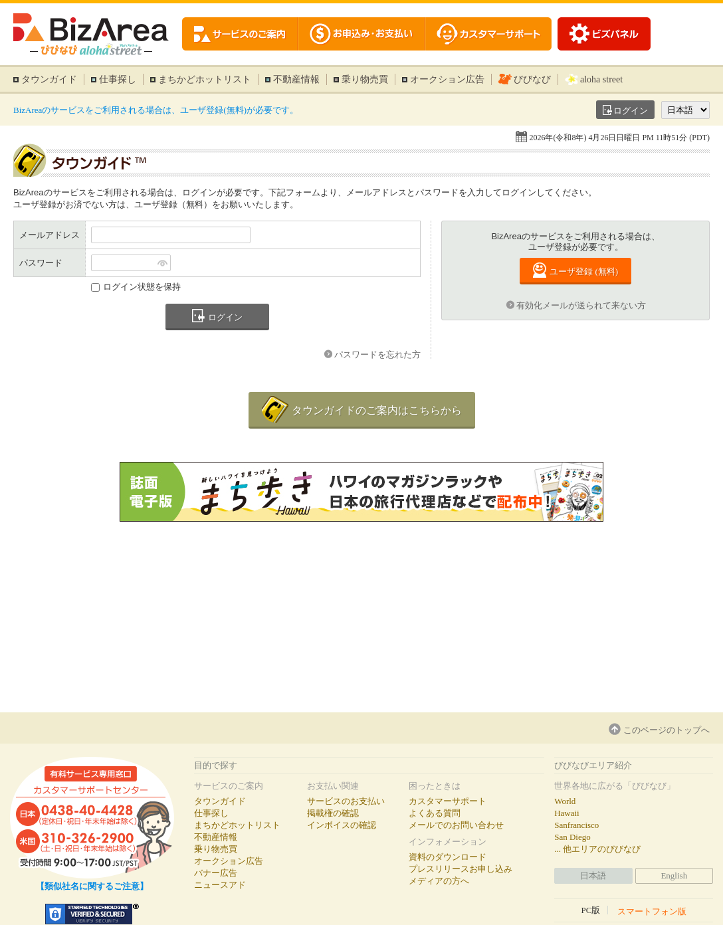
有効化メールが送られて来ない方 (581, 305)
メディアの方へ (439, 881)
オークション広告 (447, 79)
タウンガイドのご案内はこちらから (377, 410)
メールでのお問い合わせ (456, 825)
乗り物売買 (365, 79)
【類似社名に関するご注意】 (92, 886)
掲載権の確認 (333, 813)
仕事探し (117, 79)
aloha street (601, 79)
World (564, 801)
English (674, 875)
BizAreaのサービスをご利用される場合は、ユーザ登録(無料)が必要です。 (155, 110)
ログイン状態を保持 (142, 287)
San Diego (572, 837)
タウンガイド (49, 79)
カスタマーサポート (447, 801)
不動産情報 (296, 79)
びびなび (532, 79)
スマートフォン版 (651, 911)
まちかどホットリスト (204, 79)
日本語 (593, 875)
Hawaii (566, 813)
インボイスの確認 (341, 825)
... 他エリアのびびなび (597, 849)
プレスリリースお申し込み (460, 869)
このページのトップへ (666, 730)
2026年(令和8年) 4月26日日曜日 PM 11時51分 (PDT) (619, 137)
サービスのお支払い (346, 801)
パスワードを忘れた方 (377, 355)
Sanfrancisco (576, 825)
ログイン (630, 111)
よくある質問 (435, 813)
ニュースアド (220, 885)
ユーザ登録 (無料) (584, 271)
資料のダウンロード (447, 857)
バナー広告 (215, 873)
